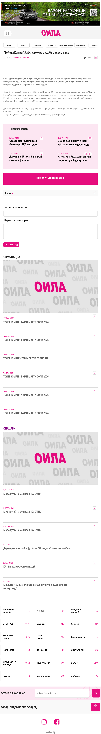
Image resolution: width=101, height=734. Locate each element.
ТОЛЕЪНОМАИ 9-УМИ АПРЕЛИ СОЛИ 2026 (25, 358)
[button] (94, 33)
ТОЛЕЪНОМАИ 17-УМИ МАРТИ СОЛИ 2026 (26, 395)
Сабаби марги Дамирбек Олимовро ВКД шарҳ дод (23, 142)
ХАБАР (9, 45)
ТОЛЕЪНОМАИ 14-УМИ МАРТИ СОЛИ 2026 (26, 376)
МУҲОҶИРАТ (52, 45)
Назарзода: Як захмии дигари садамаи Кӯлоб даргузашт (74, 158)
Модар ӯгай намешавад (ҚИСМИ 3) (22, 530)
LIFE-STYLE (37, 45)
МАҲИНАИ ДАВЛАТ (21, 58)
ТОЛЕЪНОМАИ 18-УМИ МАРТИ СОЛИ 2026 (26, 413)
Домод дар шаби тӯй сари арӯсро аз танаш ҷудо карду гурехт (73, 142)
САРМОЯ (23, 45)
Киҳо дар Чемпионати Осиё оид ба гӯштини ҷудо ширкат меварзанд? (35, 586)
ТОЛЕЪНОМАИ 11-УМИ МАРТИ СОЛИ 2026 (26, 322)
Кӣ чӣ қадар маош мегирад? (19, 566)
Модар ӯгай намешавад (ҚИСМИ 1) (22, 494)
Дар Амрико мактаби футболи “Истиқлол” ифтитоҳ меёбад (36, 548)
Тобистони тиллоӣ (66, 45)
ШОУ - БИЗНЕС (80, 45)
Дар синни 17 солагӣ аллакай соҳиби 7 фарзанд (25, 158)
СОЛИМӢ (94, 45)
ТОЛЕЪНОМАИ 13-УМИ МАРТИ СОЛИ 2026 (26, 340)
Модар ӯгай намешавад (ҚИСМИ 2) (22, 511)
